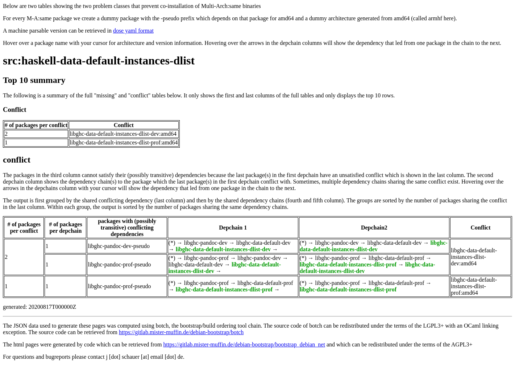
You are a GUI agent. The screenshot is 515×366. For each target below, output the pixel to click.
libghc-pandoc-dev (205, 243)
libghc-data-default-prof (396, 258)
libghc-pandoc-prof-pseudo (119, 264)
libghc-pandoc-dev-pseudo (119, 246)
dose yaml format (133, 31)
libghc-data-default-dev (263, 243)
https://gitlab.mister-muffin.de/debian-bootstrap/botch (181, 332)
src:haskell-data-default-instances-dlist (99, 60)
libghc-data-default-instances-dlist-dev (223, 249)
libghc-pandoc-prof (206, 258)
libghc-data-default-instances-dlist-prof (348, 264)
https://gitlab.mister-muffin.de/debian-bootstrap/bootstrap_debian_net (244, 344)
